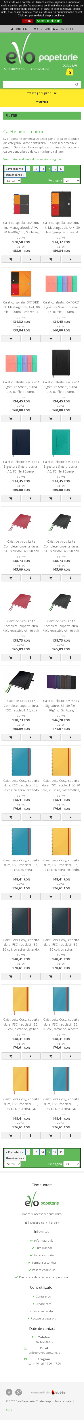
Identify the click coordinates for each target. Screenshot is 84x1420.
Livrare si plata (44, 1255)
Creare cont (43, 1304)
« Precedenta (14, 168)
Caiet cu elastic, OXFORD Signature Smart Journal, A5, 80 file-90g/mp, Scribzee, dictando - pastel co (21, 391)
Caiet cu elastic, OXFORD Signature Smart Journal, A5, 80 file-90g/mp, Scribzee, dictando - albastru (21, 471)
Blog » (55, 1223)
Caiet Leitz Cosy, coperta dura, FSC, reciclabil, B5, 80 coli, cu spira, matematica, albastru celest (21, 869)
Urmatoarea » (15, 174)
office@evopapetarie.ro (45, 1353)
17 (61, 168)
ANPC (9, 1410)
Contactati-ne (40, 69)
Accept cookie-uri (49, 21)
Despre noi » (39, 1223)
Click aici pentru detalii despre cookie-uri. (42, 15)
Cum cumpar (43, 1248)
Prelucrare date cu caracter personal (44, 1277)
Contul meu (21, 29)
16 (54, 168)
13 (35, 168)
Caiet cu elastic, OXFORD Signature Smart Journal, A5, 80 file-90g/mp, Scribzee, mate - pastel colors (61, 311)
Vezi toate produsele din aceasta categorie (32, 159)
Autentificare (63, 29)
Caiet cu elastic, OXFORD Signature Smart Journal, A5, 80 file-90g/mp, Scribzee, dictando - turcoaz (61, 471)
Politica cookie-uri (43, 1270)
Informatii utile (43, 1241)
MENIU (42, 102)
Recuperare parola (43, 1318)
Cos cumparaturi (43, 1311)
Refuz (27, 21)
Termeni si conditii (44, 1262)
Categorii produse (42, 93)
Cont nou (41, 29)
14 (42, 168)
